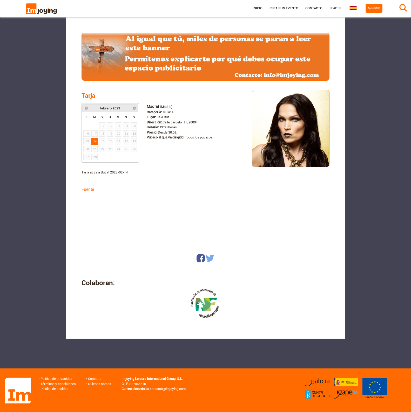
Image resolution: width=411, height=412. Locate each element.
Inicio (257, 8)
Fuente (88, 189)
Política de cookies (54, 389)
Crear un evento (283, 8)
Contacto (313, 8)
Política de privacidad (56, 379)
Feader (335, 8)
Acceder (374, 8)
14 (95, 141)
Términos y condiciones (58, 384)
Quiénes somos (99, 384)
